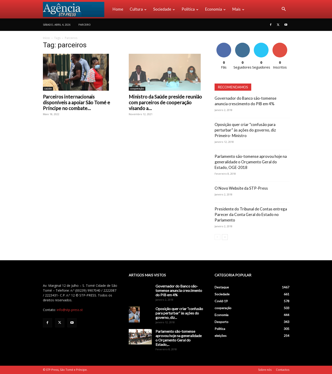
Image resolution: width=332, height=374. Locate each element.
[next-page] (225, 237)
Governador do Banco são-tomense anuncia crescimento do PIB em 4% (179, 290)
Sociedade (164, 9)
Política (190, 9)
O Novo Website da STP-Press (241, 188)
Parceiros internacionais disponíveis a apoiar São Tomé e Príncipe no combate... (76, 102)
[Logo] (76, 9)
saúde (48, 88)
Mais (238, 9)
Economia (215, 9)
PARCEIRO (84, 24)
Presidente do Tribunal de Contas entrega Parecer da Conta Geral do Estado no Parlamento (251, 214)
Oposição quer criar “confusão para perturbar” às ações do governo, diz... (179, 313)
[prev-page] (217, 237)
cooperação (137, 88)
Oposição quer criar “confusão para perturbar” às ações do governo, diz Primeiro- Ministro (245, 130)
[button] (283, 9)
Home (118, 9)
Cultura (138, 9)
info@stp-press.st (70, 310)
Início (46, 38)
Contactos (282, 370)
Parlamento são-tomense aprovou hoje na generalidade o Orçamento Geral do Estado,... (179, 338)
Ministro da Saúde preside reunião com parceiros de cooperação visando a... (165, 102)
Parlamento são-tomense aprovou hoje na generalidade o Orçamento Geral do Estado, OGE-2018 (251, 162)
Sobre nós (265, 370)
